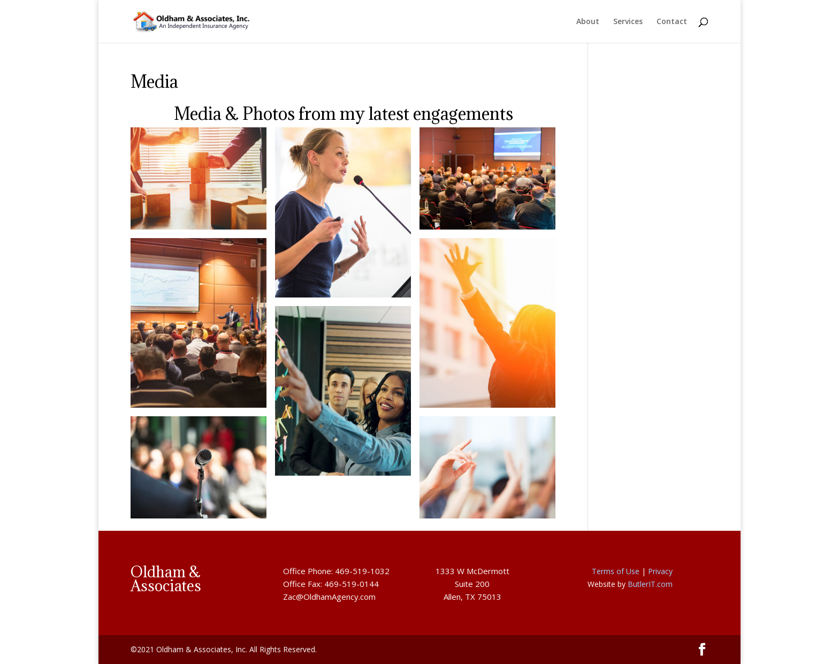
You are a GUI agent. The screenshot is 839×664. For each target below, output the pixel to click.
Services (628, 22)
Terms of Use (615, 571)
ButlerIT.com (650, 584)
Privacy (660, 571)
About (587, 22)
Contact (672, 22)
